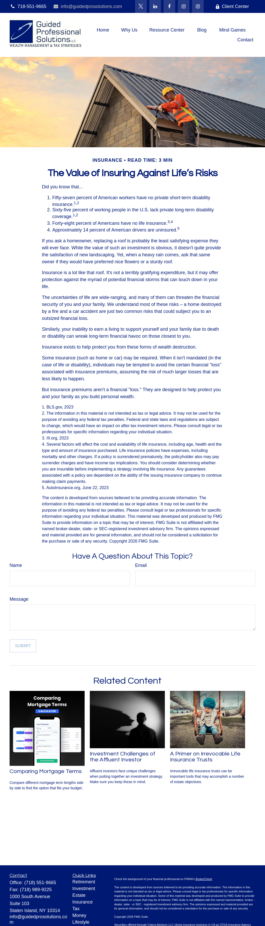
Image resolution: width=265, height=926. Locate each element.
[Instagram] (198, 6)
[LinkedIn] (155, 6)
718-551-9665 (28, 6)
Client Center (232, 6)
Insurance (82, 902)
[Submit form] (23, 645)
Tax (76, 908)
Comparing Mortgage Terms (46, 771)
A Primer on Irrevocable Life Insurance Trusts (205, 757)
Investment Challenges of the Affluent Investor (122, 757)
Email (141, 565)
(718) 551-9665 (40, 882)
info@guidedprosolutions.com (87, 6)
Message (19, 599)
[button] (103, 30)
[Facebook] (169, 6)
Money (79, 915)
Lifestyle (81, 922)
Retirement (83, 881)
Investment (83, 888)
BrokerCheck (204, 879)
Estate (79, 895)
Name (16, 565)
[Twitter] (141, 6)
